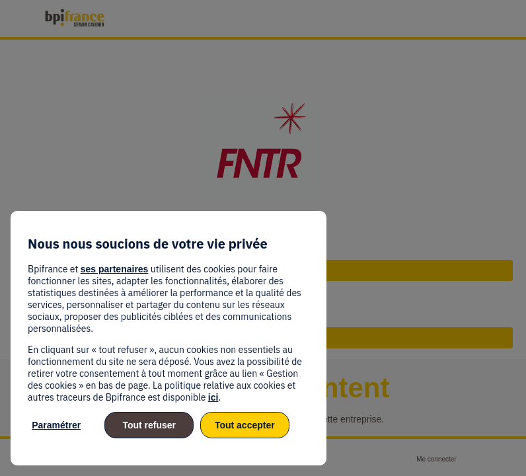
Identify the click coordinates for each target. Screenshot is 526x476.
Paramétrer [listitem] (56, 425)
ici (213, 397)
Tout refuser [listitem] (149, 425)
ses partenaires (115, 269)
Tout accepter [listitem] (245, 425)
